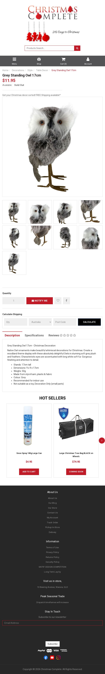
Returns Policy (52, 557)
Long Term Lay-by (52, 572)
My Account (52, 517)
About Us (52, 498)
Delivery (52, 532)
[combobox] (49, 48)
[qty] (13, 300)
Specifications (34, 335)
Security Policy (52, 562)
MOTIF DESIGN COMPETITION (52, 567)
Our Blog (52, 503)
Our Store (52, 508)
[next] (101, 440)
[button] (57, 300)
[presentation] (52, 633)
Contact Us (52, 512)
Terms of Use (52, 547)
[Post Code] (64, 322)
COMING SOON (76, 472)
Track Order (52, 522)
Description (12, 335)
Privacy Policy (52, 552)
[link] (46, 657)
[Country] (40, 322)
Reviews (62, 335)
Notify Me (40, 300)
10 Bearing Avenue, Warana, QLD (52, 587)
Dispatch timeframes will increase (52, 602)
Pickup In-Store (52, 527)
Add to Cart (28, 472)
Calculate (89, 322)
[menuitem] (66, 300)
